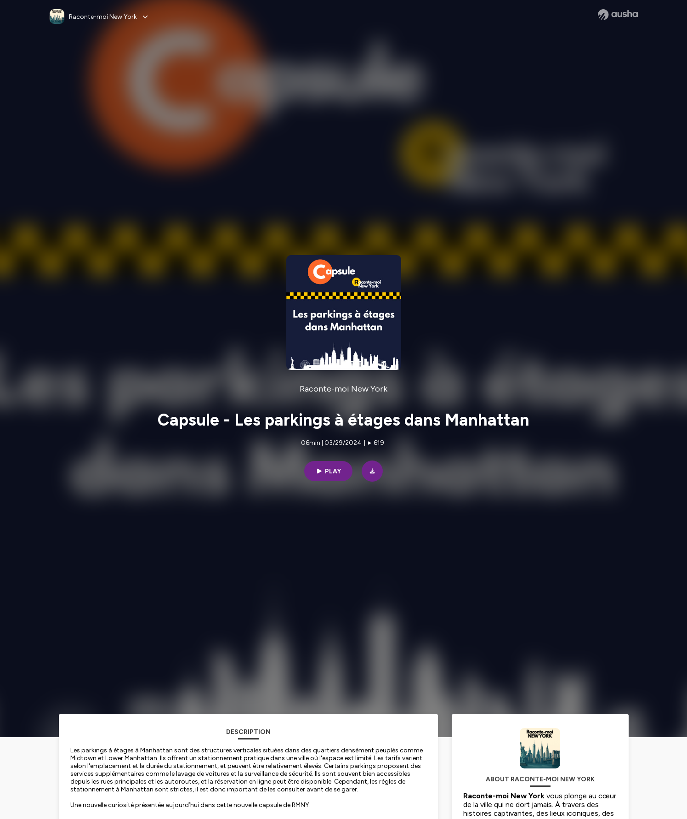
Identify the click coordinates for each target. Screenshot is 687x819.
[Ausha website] (618, 14)
